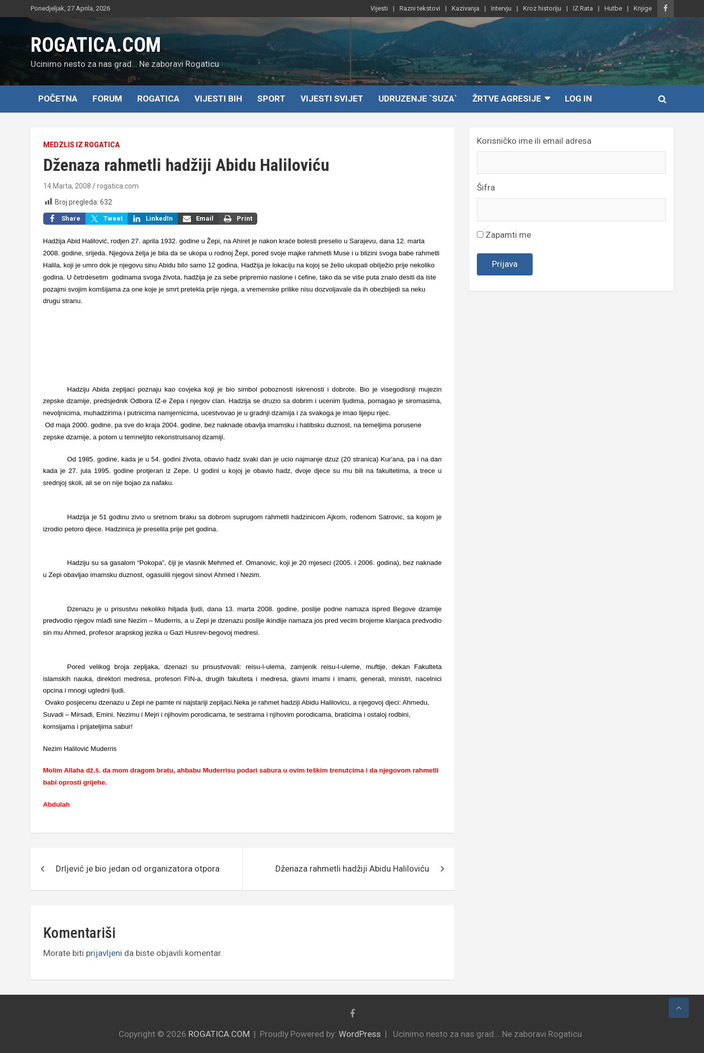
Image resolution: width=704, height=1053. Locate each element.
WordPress (360, 1034)
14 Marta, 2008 (67, 186)
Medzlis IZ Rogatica (81, 145)
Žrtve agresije (506, 98)
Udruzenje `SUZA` (417, 98)
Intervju (501, 8)
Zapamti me (504, 235)
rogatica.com (118, 186)
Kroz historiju (542, 8)
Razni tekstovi (419, 8)
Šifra (486, 187)
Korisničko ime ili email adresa (534, 141)
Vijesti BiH (218, 98)
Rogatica (158, 98)
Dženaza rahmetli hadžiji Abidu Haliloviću (352, 869)
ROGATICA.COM (96, 45)
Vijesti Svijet (331, 98)
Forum (107, 98)
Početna (57, 98)
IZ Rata (583, 8)
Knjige (643, 8)
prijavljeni (104, 953)
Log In (578, 98)
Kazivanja (465, 8)
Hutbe (613, 8)
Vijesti (379, 8)
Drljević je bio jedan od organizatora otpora (138, 869)
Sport (271, 98)
